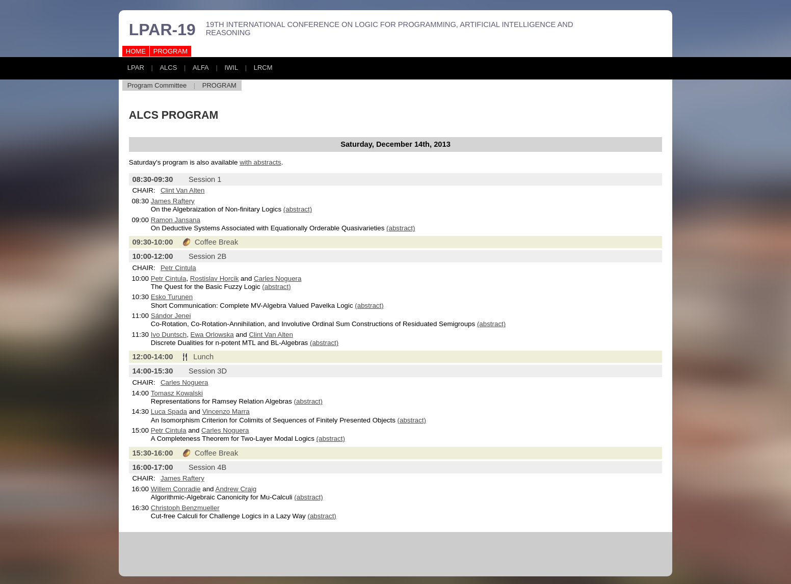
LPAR (135, 67)
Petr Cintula (178, 268)
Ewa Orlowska (212, 334)
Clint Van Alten (182, 190)
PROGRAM (170, 51)
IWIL (231, 67)
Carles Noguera (277, 278)
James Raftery (173, 201)
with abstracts (260, 162)
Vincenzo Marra (226, 411)
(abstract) (297, 209)
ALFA (201, 67)
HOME (136, 51)
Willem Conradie (176, 489)
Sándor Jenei (171, 316)
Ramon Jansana (175, 220)
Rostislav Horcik (214, 278)
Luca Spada (169, 411)
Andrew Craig (236, 489)
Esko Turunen (172, 297)
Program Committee (157, 85)
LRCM (263, 67)
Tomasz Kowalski (177, 393)
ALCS (168, 67)
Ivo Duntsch (169, 334)
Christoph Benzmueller (185, 508)
